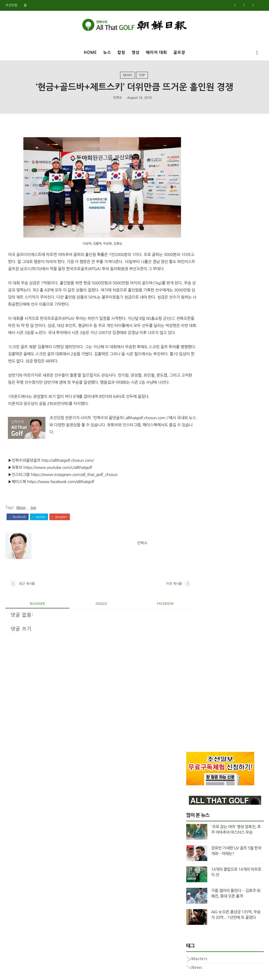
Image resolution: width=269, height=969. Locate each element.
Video (197, 369)
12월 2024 (195, 457)
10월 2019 (195, 820)
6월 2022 (194, 632)
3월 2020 (194, 788)
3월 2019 (194, 863)
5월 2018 (194, 926)
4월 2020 (194, 782)
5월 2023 (194, 576)
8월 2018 (194, 907)
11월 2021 (195, 676)
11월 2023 (195, 538)
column (199, 378)
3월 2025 (194, 438)
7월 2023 (194, 563)
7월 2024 (194, 488)
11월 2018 (195, 888)
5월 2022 (194, 638)
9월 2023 (194, 551)
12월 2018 (195, 882)
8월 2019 (194, 832)
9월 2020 (194, 751)
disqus (92, 629)
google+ (59, 540)
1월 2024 (194, 526)
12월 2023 (195, 532)
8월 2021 (194, 694)
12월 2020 (195, 732)
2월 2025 (194, 444)
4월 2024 (194, 507)
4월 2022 (194, 645)
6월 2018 (194, 920)
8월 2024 (194, 482)
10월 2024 (195, 469)
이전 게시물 (156, 608)
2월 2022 (194, 657)
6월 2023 (194, 569)
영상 (135, 52)
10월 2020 (195, 745)
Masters (200, 333)
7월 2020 (194, 763)
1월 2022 (194, 663)
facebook (17, 540)
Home (90, 52)
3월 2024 (194, 513)
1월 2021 (194, 726)
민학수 (117, 100)
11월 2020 (195, 738)
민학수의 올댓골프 (130, 961)
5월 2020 (194, 776)
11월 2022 (195, 613)
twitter (39, 540)
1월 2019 (194, 876)
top (142, 77)
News (127, 77)
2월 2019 (194, 870)
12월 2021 (195, 669)
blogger (34, 629)
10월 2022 (195, 620)
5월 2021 (194, 707)
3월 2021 (194, 713)
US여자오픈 (202, 351)
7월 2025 (194, 413)
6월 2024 (194, 494)
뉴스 (107, 52)
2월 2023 (194, 594)
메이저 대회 (156, 52)
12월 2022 (195, 607)
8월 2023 (194, 557)
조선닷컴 (11, 5)
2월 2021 (194, 719)
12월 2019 (195, 807)
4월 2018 (194, 932)
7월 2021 (194, 701)
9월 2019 (194, 826)
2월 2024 (194, 519)
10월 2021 (195, 682)
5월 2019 (194, 851)
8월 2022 (194, 626)
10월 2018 (195, 895)
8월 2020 (194, 757)
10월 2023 (195, 544)
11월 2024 (195, 463)
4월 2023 (194, 582)
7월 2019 (194, 838)
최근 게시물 (27, 608)
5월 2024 (194, 501)
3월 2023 (194, 588)
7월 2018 (194, 913)
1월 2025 (194, 451)
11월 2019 (195, 813)
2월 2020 (194, 795)
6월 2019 (194, 845)
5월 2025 (194, 426)
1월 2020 (194, 801)
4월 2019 (194, 857)
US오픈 (198, 360)
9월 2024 (194, 476)
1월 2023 (194, 601)
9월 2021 (194, 688)
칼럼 (121, 52)
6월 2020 (194, 770)
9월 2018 (194, 901)
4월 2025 (194, 432)
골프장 (179, 52)
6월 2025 (194, 419)
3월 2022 (194, 651)
